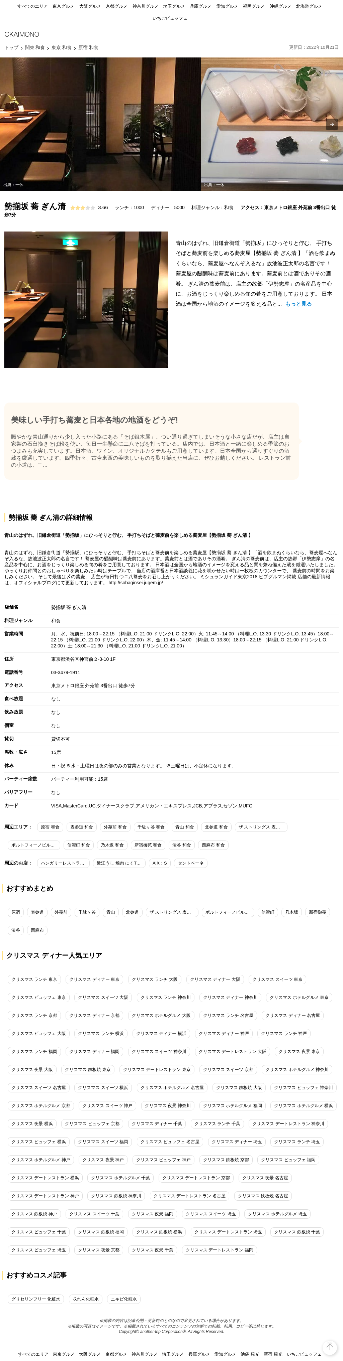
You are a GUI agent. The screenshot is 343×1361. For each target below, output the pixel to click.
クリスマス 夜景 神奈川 (168, 1105)
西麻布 (37, 930)
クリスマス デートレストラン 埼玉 (228, 1231)
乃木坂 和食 (112, 845)
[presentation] (332, 124)
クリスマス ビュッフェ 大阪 (38, 1033)
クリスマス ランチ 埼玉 (297, 1141)
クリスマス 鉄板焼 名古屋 (263, 1195)
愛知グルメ (227, 6)
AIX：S (160, 863)
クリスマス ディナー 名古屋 (292, 1015)
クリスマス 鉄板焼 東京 (88, 1069)
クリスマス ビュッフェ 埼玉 (38, 1249)
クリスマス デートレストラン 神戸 (45, 1195)
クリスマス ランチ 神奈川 (166, 997)
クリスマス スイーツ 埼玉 (211, 1213)
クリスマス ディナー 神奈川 (230, 997)
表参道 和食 (81, 826)
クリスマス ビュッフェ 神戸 (163, 1159)
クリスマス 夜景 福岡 (152, 1213)
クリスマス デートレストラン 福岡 (219, 1249)
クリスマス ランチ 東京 (34, 979)
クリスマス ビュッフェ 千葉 (38, 1231)
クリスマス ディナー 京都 (94, 1015)
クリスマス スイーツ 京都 (228, 1069)
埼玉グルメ (174, 6)
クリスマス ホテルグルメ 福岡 (232, 1105)
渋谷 (15, 930)
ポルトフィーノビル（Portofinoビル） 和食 (35, 845)
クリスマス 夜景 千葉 (152, 1249)
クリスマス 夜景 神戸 (103, 1159)
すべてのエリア (32, 6)
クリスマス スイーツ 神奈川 (159, 1051)
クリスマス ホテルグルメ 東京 (299, 997)
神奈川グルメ (146, 6)
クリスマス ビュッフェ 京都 (92, 1123)
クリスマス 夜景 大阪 (32, 1069)
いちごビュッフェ (170, 18)
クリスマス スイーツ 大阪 (103, 997)
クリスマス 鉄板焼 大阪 (239, 1087)
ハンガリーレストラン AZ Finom (65, 863)
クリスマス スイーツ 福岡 (103, 1141)
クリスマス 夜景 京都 (98, 1249)
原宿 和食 (50, 826)
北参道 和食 (216, 826)
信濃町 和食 (78, 845)
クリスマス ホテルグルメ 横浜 (303, 1105)
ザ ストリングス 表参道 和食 (263, 826)
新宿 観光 (273, 1354)
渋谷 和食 (181, 845)
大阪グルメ (90, 6)
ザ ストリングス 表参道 (172, 912)
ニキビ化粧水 (124, 1299)
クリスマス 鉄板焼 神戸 (34, 1213)
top (330, 1342)
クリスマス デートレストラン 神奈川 (288, 1123)
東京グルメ (63, 6)
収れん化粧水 (86, 1299)
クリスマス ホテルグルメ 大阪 (161, 1015)
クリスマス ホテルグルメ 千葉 (120, 1177)
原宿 (15, 912)
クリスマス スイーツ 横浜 (103, 1087)
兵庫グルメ (200, 6)
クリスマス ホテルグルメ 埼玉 (277, 1213)
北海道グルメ (309, 6)
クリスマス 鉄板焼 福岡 (101, 1231)
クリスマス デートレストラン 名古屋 (190, 1195)
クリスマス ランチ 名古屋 (228, 1015)
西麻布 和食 (213, 845)
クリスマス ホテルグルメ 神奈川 (297, 1069)
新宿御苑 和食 (148, 845)
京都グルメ (116, 6)
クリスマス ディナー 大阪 (215, 979)
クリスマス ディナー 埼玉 (237, 1141)
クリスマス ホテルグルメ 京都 (40, 1105)
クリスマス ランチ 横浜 (101, 1033)
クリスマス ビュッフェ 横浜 (38, 1141)
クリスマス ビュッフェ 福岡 (288, 1159)
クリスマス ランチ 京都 (34, 1015)
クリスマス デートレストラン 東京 (157, 1069)
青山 (110, 912)
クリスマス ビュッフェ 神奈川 (303, 1087)
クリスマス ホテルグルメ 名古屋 (172, 1087)
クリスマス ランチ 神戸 (284, 1033)
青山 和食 (184, 826)
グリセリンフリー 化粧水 (36, 1299)
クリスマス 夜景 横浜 (32, 1123)
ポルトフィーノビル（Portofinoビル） (229, 912)
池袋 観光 (250, 1354)
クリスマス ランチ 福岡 (34, 1051)
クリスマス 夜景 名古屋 (265, 1177)
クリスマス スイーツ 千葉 (94, 1213)
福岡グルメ (254, 6)
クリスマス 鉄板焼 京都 (226, 1159)
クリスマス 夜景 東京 (299, 1051)
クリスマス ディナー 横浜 (161, 1033)
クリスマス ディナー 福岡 (94, 1051)
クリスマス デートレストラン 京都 (196, 1177)
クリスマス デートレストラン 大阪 (232, 1051)
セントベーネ (191, 863)
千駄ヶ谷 (87, 912)
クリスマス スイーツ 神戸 (107, 1105)
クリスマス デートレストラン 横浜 (45, 1177)
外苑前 (61, 912)
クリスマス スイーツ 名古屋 (38, 1087)
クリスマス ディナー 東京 (94, 979)
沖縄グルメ (280, 6)
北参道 (132, 912)
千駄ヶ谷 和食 (151, 826)
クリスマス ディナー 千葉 (157, 1123)
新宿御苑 (317, 912)
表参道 (37, 912)
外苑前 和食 (115, 826)
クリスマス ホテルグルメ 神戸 (40, 1159)
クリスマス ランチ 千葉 (217, 1123)
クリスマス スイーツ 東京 (277, 979)
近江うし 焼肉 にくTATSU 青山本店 (121, 863)
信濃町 (267, 912)
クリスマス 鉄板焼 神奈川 (116, 1195)
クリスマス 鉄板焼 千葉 (297, 1231)
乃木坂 (291, 912)
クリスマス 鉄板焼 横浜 (159, 1231)
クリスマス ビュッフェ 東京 (38, 997)
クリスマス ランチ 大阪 (155, 979)
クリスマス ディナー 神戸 (224, 1033)
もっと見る (298, 304)
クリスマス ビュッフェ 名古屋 (170, 1141)
